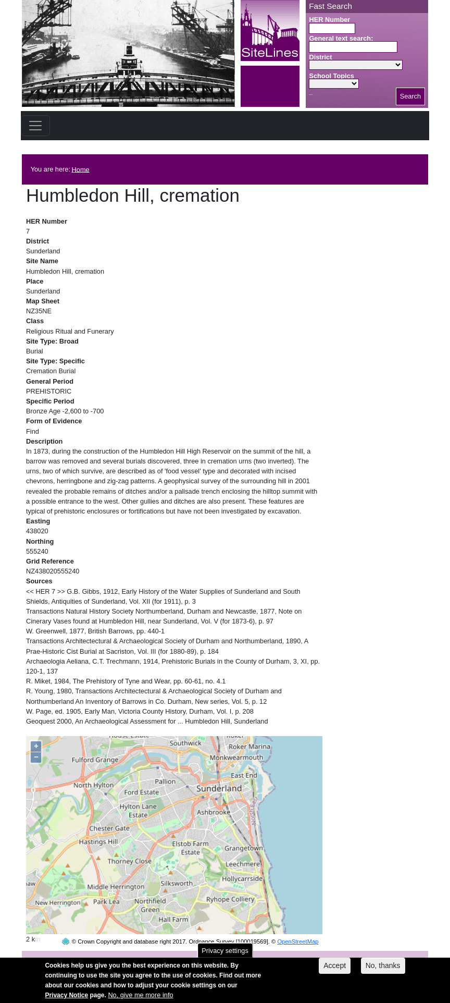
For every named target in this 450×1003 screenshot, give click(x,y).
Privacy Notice (66, 998)
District (320, 57)
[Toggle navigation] (35, 125)
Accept (334, 969)
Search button (310, 94)
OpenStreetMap (297, 922)
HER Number (329, 19)
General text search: (341, 38)
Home (81, 169)
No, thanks (383, 969)
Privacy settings (225, 954)
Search (410, 96)
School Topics (331, 76)
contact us (293, 957)
